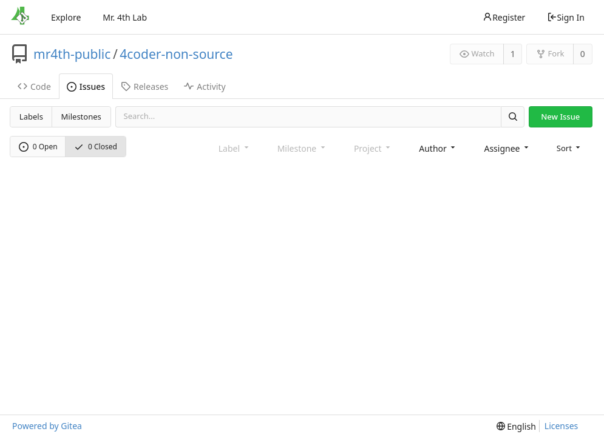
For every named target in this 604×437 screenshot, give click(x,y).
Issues (86, 86)
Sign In (566, 17)
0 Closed (95, 146)
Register (504, 17)
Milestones (81, 116)
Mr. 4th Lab (125, 17)
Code (34, 86)
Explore (66, 17)
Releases (144, 86)
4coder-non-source (176, 54)
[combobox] (438, 148)
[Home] (20, 17)
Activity (204, 86)
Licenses (562, 426)
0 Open (38, 146)
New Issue (560, 116)
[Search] (512, 116)
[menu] (569, 148)
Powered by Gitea (47, 426)
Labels (31, 116)
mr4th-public (71, 54)
